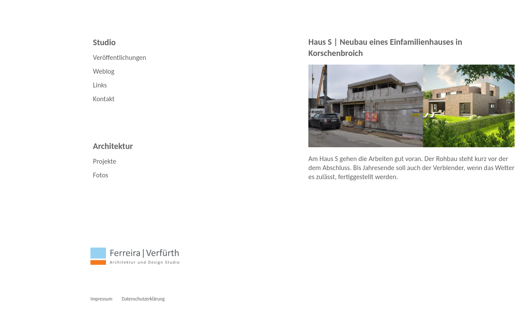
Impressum (101, 299)
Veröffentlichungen (119, 57)
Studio (104, 42)
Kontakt (104, 99)
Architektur (113, 146)
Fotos (100, 175)
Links (100, 85)
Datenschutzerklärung (143, 299)
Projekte (104, 161)
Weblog (104, 71)
